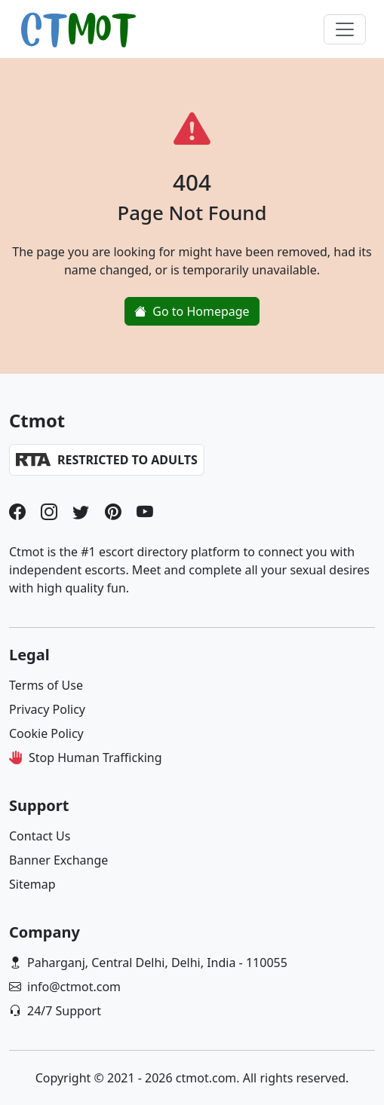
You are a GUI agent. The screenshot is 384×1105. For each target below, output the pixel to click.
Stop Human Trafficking (95, 757)
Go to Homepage (191, 311)
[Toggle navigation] (345, 29)
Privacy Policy (47, 709)
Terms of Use (46, 685)
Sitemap (32, 884)
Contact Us (39, 836)
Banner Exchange (58, 860)
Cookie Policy (46, 733)
